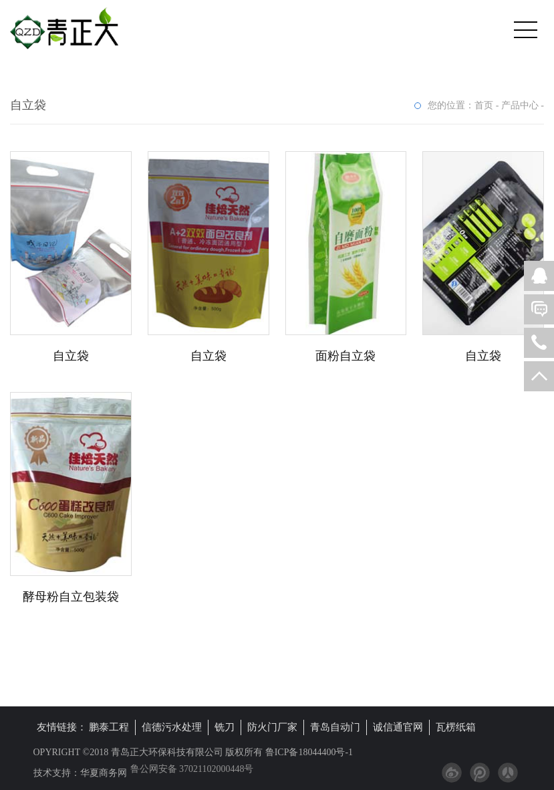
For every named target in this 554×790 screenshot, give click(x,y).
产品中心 (520, 105)
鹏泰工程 (109, 727)
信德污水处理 (172, 727)
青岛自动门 (335, 727)
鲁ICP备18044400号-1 (308, 752)
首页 (483, 105)
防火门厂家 (272, 727)
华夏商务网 (103, 773)
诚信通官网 (398, 727)
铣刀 (225, 727)
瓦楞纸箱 (456, 727)
